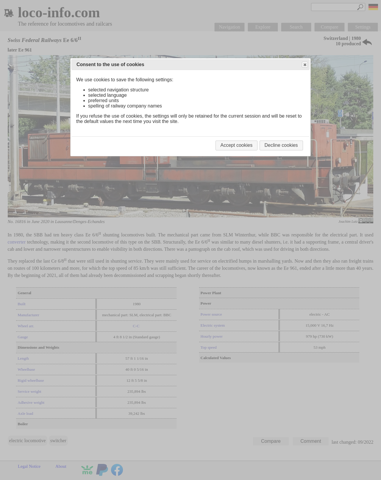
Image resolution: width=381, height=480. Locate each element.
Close (304, 64)
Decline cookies (281, 145)
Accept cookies (237, 145)
